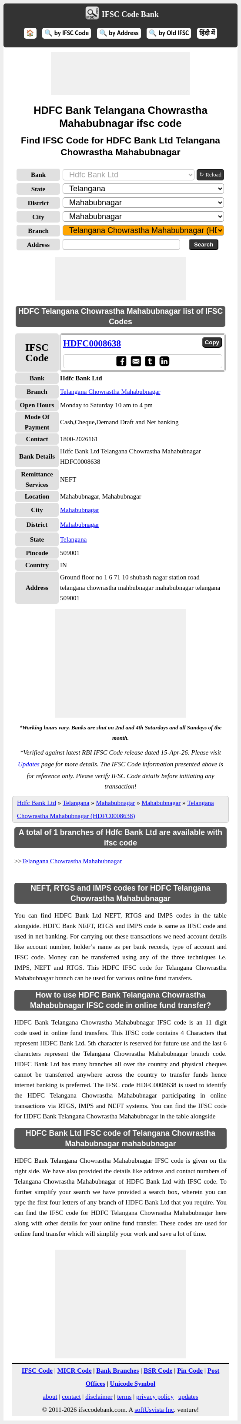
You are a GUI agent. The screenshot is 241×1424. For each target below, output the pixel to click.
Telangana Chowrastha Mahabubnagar (110, 391)
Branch (38, 230)
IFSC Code (37, 1370)
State (38, 189)
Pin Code (190, 1370)
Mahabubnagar (79, 509)
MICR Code (74, 1370)
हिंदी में (207, 33)
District (38, 203)
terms (124, 1396)
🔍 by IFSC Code (66, 33)
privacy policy (155, 1396)
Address (38, 244)
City (38, 216)
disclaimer (98, 1396)
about (50, 1396)
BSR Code (158, 1370)
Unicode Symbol (133, 1383)
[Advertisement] (120, 73)
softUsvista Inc (154, 1409)
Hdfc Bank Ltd (36, 802)
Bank (38, 174)
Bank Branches (117, 1370)
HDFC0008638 (92, 343)
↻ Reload (210, 174)
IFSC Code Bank (130, 14)
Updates (29, 764)
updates (188, 1396)
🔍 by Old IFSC (169, 33)
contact (71, 1396)
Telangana (73, 539)
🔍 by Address (119, 33)
